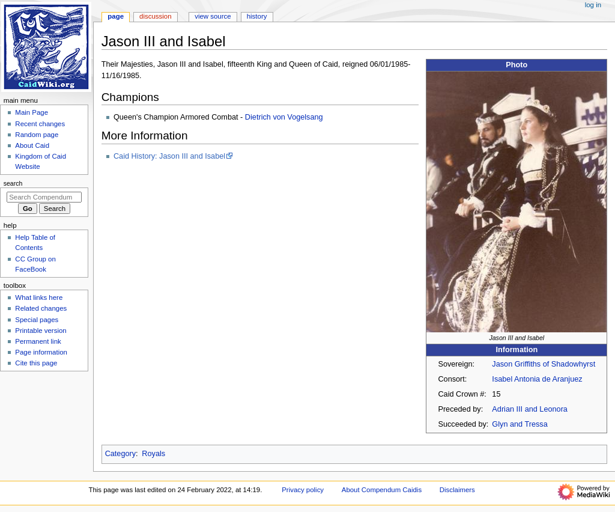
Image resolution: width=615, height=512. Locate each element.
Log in (593, 4)
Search (13, 183)
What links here (38, 297)
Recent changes (40, 123)
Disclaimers (457, 489)
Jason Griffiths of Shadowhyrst (543, 364)
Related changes (41, 308)
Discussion (155, 16)
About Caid (32, 145)
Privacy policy (303, 489)
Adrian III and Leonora (530, 409)
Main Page (31, 112)
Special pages (36, 319)
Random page (36, 134)
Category (120, 454)
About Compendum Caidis (382, 489)
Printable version (40, 330)
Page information (41, 352)
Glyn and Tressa (519, 424)
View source (213, 16)
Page (116, 16)
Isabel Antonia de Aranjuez (537, 379)
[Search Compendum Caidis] (44, 197)
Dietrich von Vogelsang (284, 117)
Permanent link (38, 341)
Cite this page (36, 363)
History (257, 16)
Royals (153, 454)
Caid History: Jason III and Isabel (169, 156)
